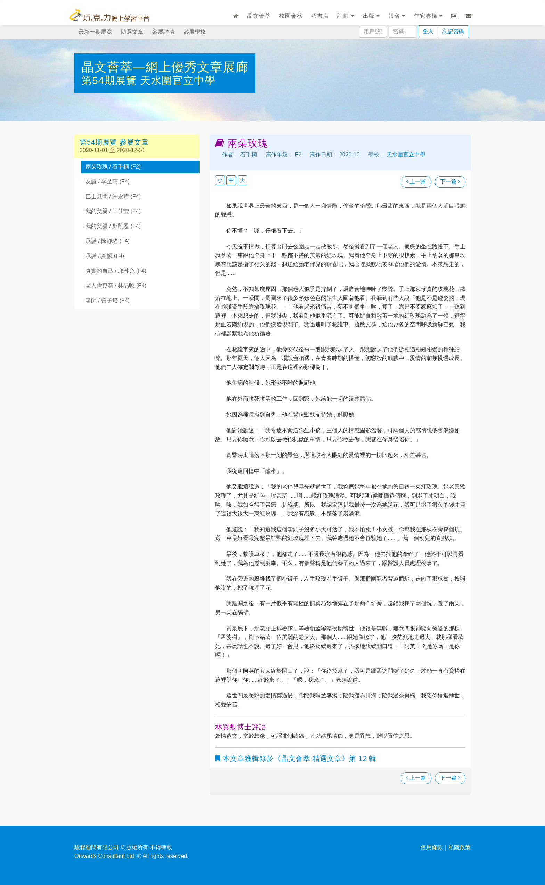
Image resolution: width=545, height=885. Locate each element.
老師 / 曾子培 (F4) (108, 300)
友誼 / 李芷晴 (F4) (108, 182)
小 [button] (220, 180)
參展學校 (195, 32)
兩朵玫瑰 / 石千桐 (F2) (113, 167)
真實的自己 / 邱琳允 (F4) (116, 271)
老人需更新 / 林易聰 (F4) (116, 285)
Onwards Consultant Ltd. (105, 856)
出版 (371, 16)
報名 (396, 16)
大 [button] (242, 180)
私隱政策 (459, 847)
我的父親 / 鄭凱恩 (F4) (113, 226)
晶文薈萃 (259, 16)
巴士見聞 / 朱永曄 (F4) (113, 196)
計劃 (345, 16)
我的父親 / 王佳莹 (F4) (113, 211)
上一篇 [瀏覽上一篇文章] (416, 182)
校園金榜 (291, 16)
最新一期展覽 (95, 32)
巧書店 (320, 16)
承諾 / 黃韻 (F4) (105, 256)
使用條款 (432, 847)
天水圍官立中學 (177, 80)
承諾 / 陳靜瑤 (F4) (108, 241)
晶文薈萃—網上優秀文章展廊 (165, 67)
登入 (427, 31)
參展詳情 (163, 32)
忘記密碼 (453, 31)
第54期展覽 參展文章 (114, 142)
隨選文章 (132, 32)
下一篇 (450, 182)
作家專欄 (428, 16)
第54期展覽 (110, 80)
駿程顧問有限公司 (96, 847)
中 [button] (231, 180)
